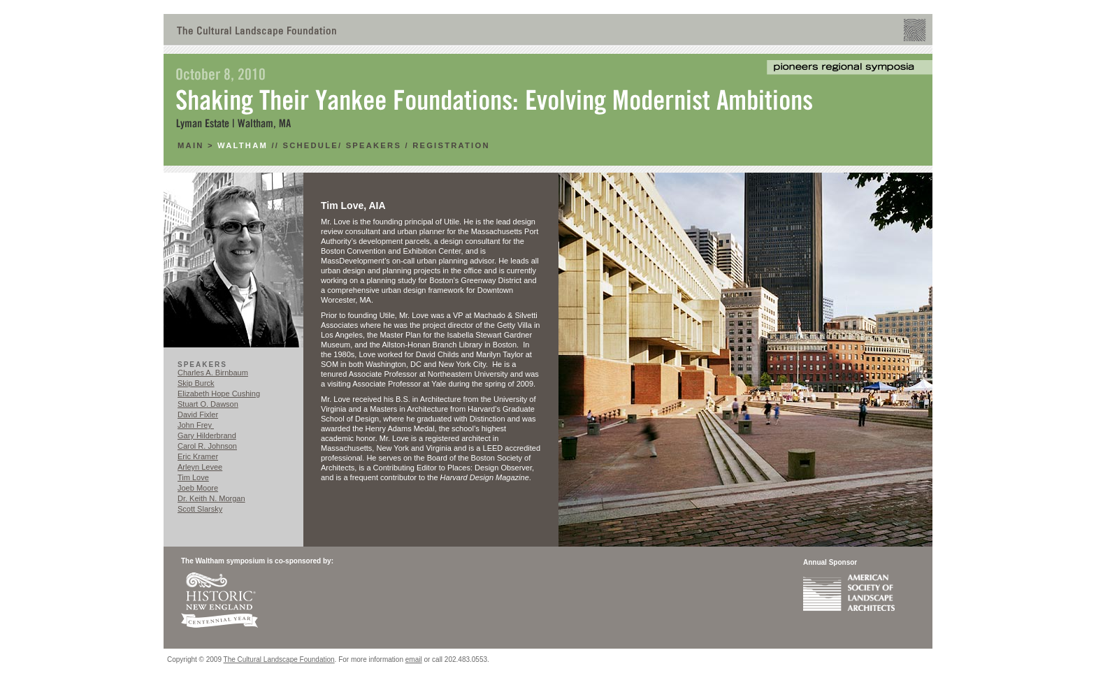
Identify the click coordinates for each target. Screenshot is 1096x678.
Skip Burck (196, 383)
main (193, 145)
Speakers (373, 145)
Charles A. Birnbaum (213, 372)
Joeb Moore (198, 488)
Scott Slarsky (200, 509)
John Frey (196, 425)
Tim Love (193, 477)
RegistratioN (451, 145)
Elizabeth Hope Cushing (219, 393)
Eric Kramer (198, 456)
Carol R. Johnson (207, 446)
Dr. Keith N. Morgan (211, 498)
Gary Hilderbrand (207, 435)
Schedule (310, 145)
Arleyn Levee (200, 467)
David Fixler (198, 414)
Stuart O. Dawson (208, 404)
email (413, 659)
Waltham (242, 145)
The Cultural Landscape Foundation (279, 659)
